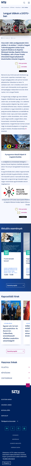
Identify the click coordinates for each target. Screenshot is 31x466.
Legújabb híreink (8, 323)
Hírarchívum (18, 7)
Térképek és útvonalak (8, 421)
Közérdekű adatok (15, 447)
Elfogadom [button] (6, 463)
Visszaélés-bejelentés (15, 443)
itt (26, 129)
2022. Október (25, 7)
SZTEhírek (12, 7)
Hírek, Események (5, 7)
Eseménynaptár (12, 285)
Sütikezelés (15, 435)
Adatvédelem (15, 439)
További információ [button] (9, 459)
